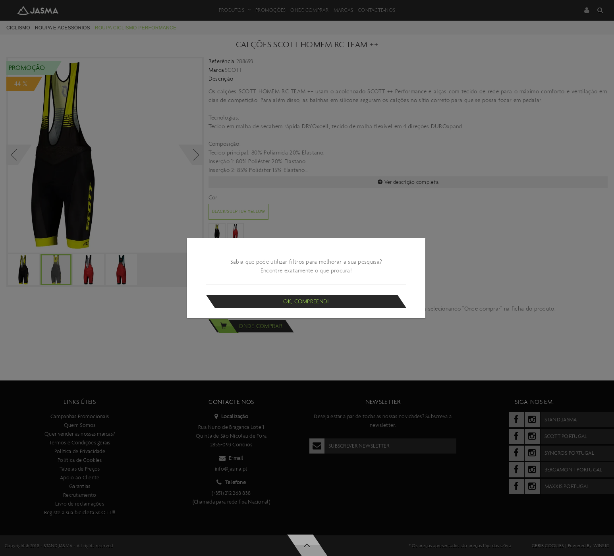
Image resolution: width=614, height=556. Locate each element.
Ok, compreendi (306, 301)
